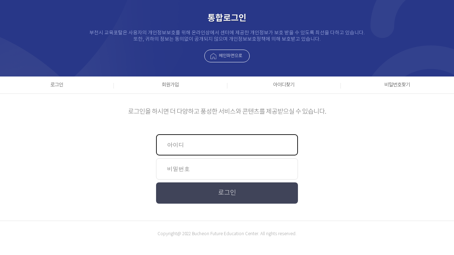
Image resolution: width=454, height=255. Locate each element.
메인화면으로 (230, 55)
